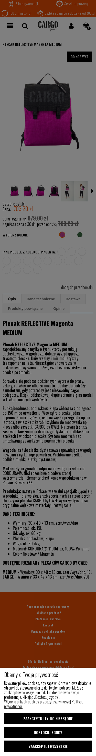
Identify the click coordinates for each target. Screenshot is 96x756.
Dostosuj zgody (48, 732)
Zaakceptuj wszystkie (48, 746)
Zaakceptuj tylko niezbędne (48, 718)
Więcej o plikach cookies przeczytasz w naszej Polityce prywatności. (43, 704)
